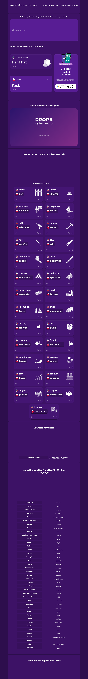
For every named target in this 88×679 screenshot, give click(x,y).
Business (68, 5)
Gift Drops (75, 5)
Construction (54, 17)
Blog (57, 5)
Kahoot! (62, 5)
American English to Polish (38, 17)
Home (24, 17)
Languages (51, 5)
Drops (45, 5)
